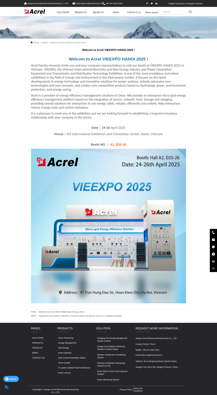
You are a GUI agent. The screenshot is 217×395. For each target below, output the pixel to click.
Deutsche (180, 3)
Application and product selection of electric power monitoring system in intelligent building (80, 316)
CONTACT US (134, 12)
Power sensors (151, 12)
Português (190, 3)
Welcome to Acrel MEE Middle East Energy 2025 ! (62, 312)
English (172, 3)
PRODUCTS (80, 12)
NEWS (116, 12)
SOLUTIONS (63, 12)
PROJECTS (98, 12)
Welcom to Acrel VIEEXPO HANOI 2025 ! (68, 42)
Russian (199, 3)
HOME (36, 42)
